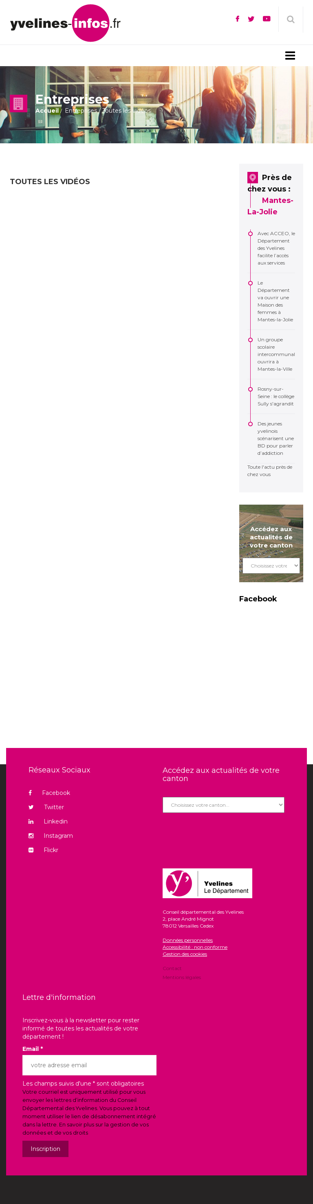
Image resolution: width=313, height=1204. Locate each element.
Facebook (49, 793)
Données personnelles (188, 940)
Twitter (46, 807)
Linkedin (48, 821)
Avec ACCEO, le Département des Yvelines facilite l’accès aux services (276, 248)
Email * (32, 1049)
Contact (172, 968)
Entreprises (81, 110)
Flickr (43, 850)
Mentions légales (182, 976)
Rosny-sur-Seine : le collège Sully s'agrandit (276, 396)
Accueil (47, 110)
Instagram (51, 835)
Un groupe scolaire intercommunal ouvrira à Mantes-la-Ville (276, 354)
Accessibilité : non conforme (195, 947)
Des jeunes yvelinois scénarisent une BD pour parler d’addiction (276, 438)
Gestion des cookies (185, 954)
